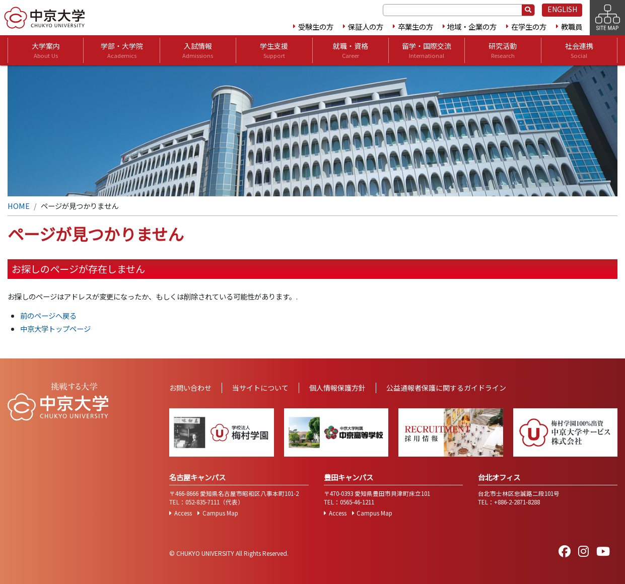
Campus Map (220, 513)
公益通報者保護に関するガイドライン (446, 388)
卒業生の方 (415, 26)
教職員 (571, 26)
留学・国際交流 (426, 50)
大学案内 (46, 50)
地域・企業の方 (472, 26)
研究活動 (503, 50)
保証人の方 (365, 26)
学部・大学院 (122, 50)
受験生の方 (315, 26)
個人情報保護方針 (337, 388)
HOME (19, 205)
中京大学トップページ (55, 328)
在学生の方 (528, 26)
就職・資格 (350, 50)
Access (183, 513)
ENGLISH (562, 9)
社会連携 (579, 50)
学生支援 (274, 50)
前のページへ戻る (48, 315)
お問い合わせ (190, 388)
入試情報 (197, 50)
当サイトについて (260, 388)
